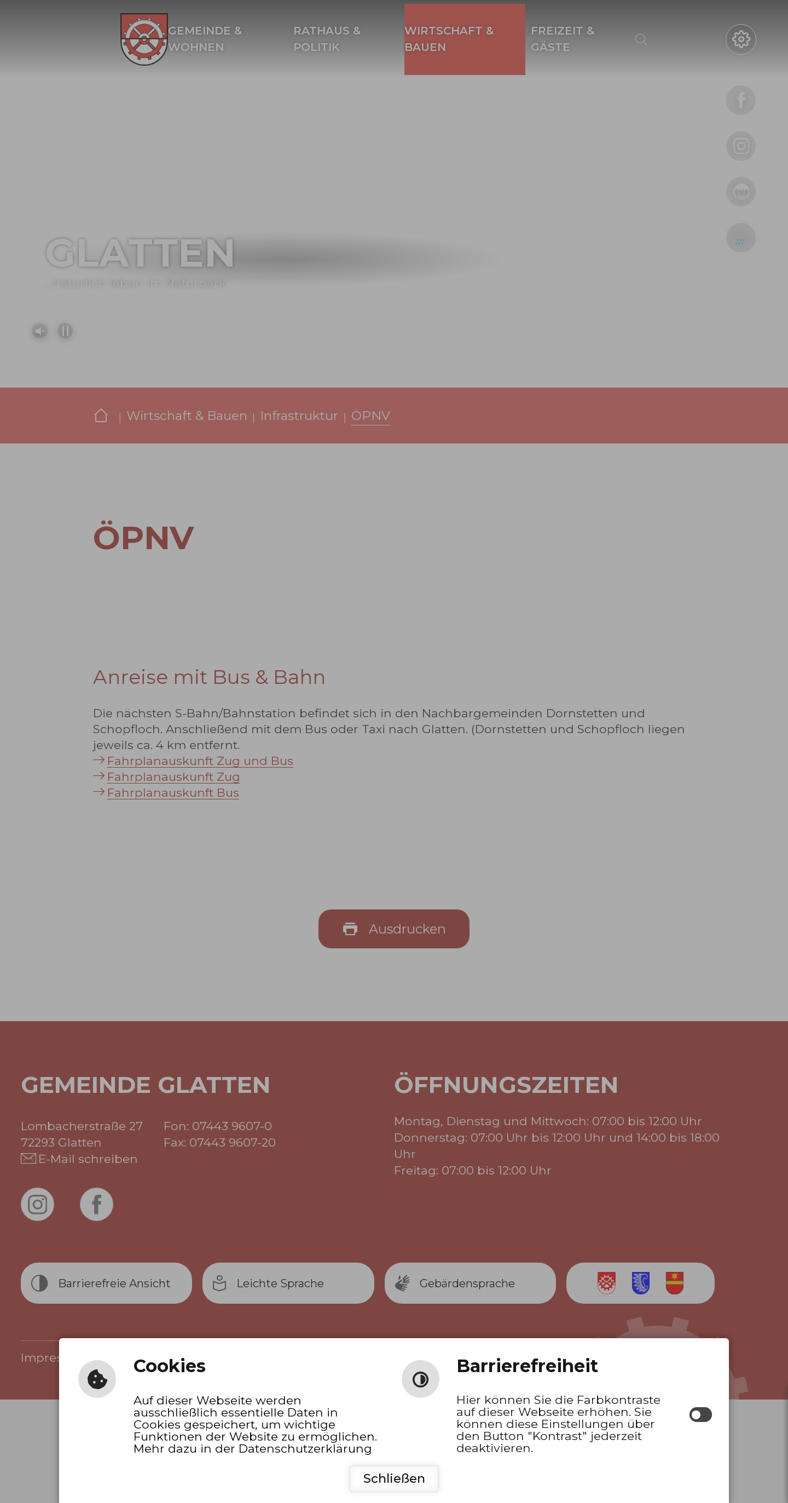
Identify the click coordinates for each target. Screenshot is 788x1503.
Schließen (394, 1478)
